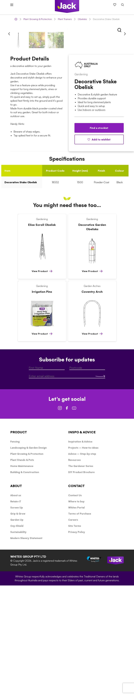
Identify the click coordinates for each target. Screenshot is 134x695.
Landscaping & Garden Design (28, 557)
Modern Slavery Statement (26, 647)
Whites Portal (76, 617)
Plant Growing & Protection (37, 19)
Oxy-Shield (16, 635)
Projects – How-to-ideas (83, 557)
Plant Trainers (65, 19)
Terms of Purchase (79, 623)
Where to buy (76, 610)
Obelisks (82, 19)
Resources (74, 569)
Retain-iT (15, 610)
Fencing (15, 551)
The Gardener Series (80, 575)
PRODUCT (18, 542)
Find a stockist (99, 237)
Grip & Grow (17, 623)
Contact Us (75, 604)
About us (15, 604)
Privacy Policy (76, 641)
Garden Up (16, 629)
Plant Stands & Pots (22, 569)
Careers (73, 629)
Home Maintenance (21, 575)
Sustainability (18, 641)
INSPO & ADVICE (82, 542)
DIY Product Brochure (81, 581)
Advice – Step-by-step (82, 563)
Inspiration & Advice (80, 551)
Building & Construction (24, 581)
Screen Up (16, 617)
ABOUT (16, 595)
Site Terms (74, 635)
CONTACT (76, 595)
